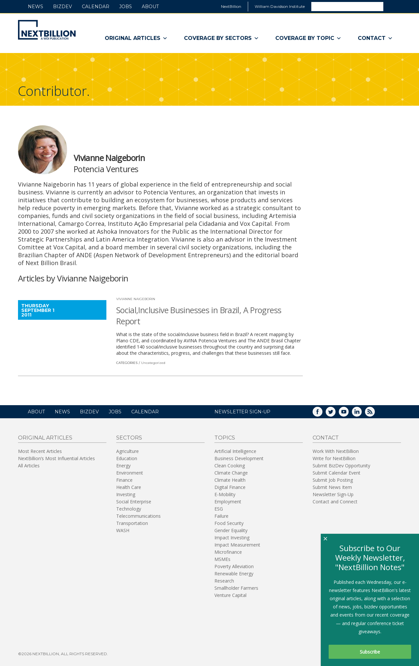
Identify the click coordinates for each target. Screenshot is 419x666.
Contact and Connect (335, 501)
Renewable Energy (233, 573)
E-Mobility (224, 494)
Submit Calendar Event (336, 473)
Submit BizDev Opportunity (341, 465)
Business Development (239, 458)
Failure (221, 516)
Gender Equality (230, 530)
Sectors (129, 438)
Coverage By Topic (308, 38)
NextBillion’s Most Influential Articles (56, 458)
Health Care (128, 487)
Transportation (132, 523)
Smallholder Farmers (236, 588)
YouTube (348, 414)
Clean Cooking (229, 465)
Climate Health (230, 480)
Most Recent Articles (40, 451)
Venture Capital (230, 595)
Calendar (95, 6)
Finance (124, 480)
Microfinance (228, 552)
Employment (227, 501)
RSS (374, 414)
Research (224, 581)
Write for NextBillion (334, 458)
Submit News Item (332, 487)
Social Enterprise (133, 501)
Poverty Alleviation (234, 566)
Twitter (335, 414)
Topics (224, 438)
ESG (218, 509)
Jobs (125, 6)
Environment (129, 473)
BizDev (62, 6)
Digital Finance (230, 487)
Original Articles (136, 38)
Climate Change (231, 473)
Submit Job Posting (333, 480)
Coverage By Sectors (221, 38)
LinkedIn (361, 414)
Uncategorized (153, 363)
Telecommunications (138, 516)
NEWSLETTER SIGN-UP (242, 412)
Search (391, 6)
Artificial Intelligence (235, 451)
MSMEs (222, 559)
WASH (122, 530)
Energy (123, 465)
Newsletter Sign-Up (333, 494)
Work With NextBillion (336, 451)
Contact (375, 38)
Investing (125, 494)
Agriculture (127, 451)
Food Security (229, 523)
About (150, 6)
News (35, 6)
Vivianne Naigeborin (135, 299)
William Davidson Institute (280, 6)
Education (126, 458)
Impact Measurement (237, 545)
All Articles (29, 465)
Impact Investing (231, 537)
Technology (128, 509)
